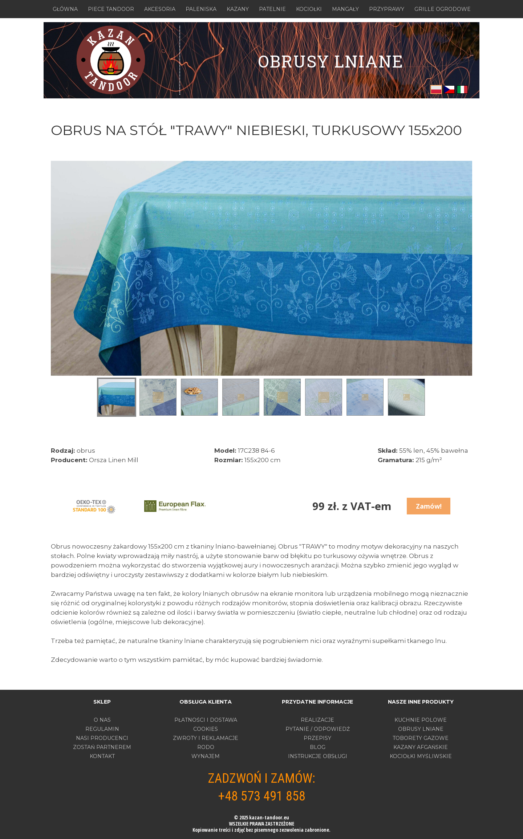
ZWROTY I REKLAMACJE (205, 738)
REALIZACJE (317, 720)
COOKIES (205, 729)
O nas (102, 720)
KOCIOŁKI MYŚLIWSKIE (421, 756)
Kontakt (102, 756)
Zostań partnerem (102, 747)
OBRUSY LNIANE (331, 61)
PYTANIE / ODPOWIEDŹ (317, 729)
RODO (205, 747)
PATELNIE (272, 9)
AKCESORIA (159, 9)
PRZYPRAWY (386, 9)
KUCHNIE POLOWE (420, 720)
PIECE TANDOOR (111, 9)
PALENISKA (201, 9)
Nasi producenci (102, 738)
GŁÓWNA (65, 9)
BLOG (317, 747)
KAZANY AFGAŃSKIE (420, 747)
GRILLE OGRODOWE (442, 9)
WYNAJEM (205, 756)
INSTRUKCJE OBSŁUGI (317, 756)
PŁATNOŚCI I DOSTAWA (205, 720)
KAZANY (238, 9)
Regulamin (102, 729)
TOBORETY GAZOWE (421, 738)
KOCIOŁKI (309, 9)
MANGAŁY (345, 9)
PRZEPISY (317, 738)
